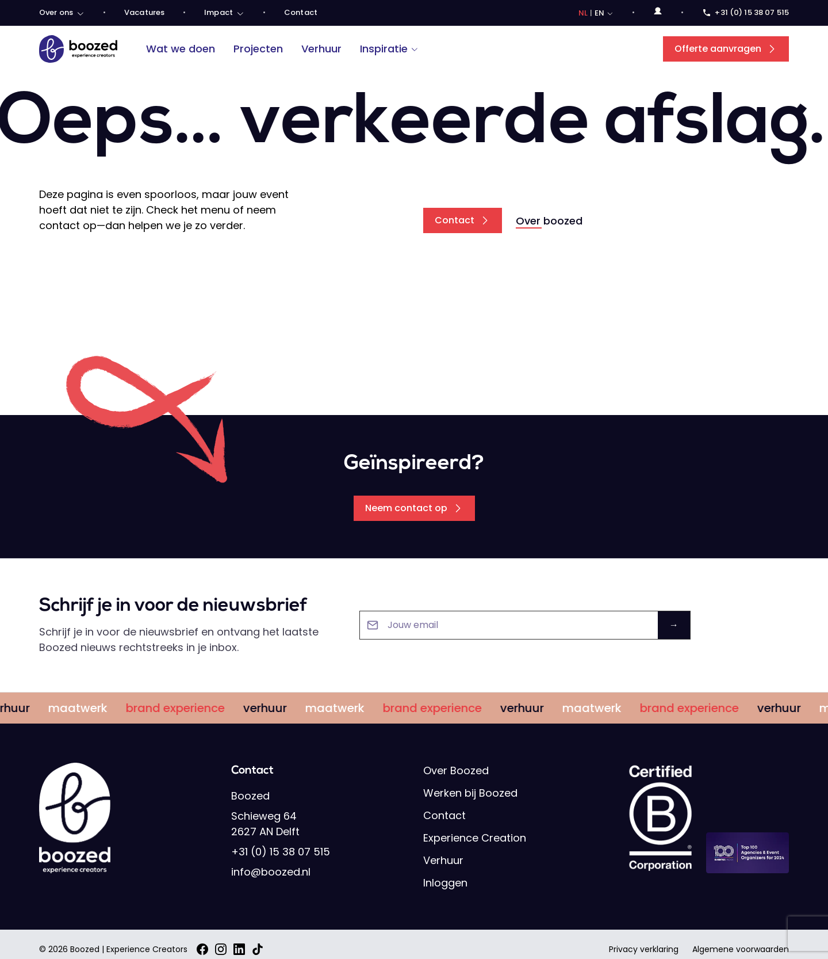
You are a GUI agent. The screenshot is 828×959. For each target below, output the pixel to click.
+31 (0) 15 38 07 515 (280, 851)
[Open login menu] (657, 11)
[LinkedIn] (239, 949)
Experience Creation (474, 838)
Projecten (258, 48)
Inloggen (445, 883)
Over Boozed (456, 770)
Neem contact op (414, 508)
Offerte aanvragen (725, 48)
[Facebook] (202, 949)
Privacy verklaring (643, 949)
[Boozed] (78, 49)
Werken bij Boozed (470, 793)
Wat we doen (180, 48)
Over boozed (549, 221)
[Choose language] (596, 13)
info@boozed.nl (270, 872)
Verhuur (321, 48)
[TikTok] (257, 949)
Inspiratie (389, 48)
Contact (462, 220)
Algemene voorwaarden (740, 949)
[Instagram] (221, 949)
